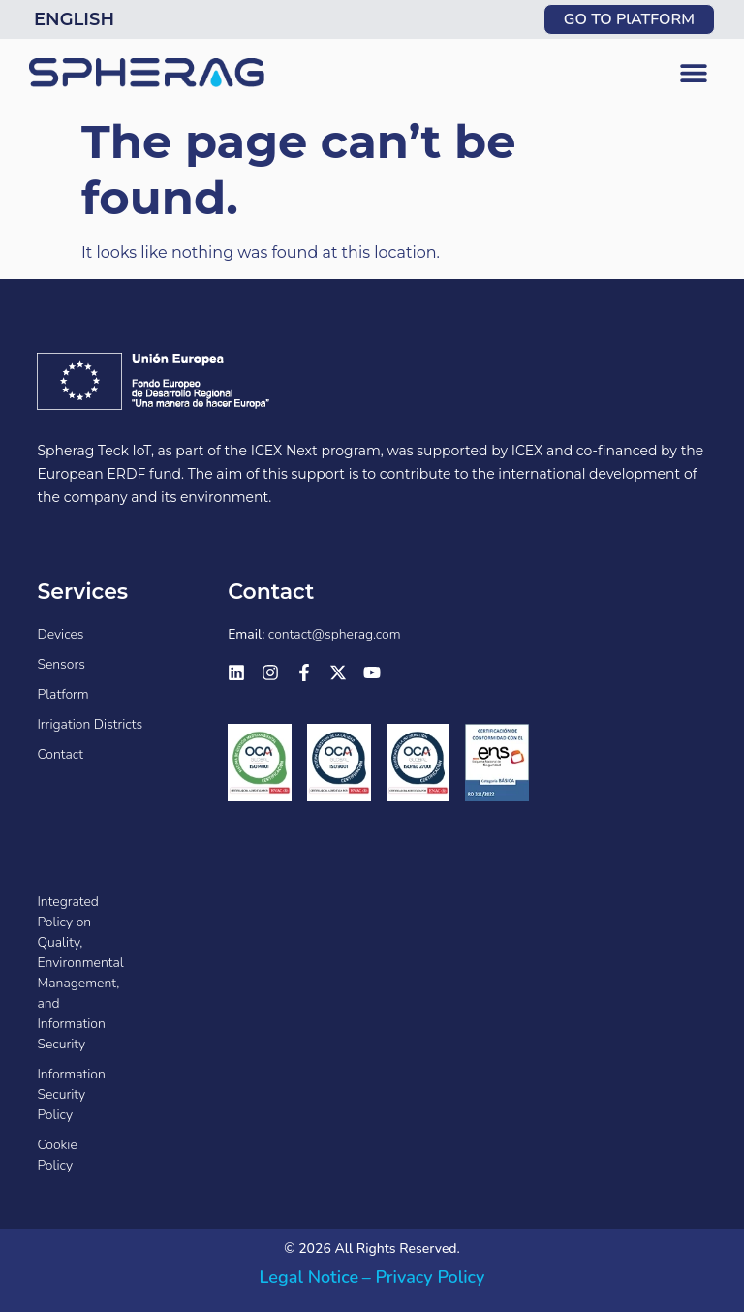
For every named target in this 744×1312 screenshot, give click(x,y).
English (74, 19)
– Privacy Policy (423, 1277)
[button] (693, 73)
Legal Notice (309, 1277)
